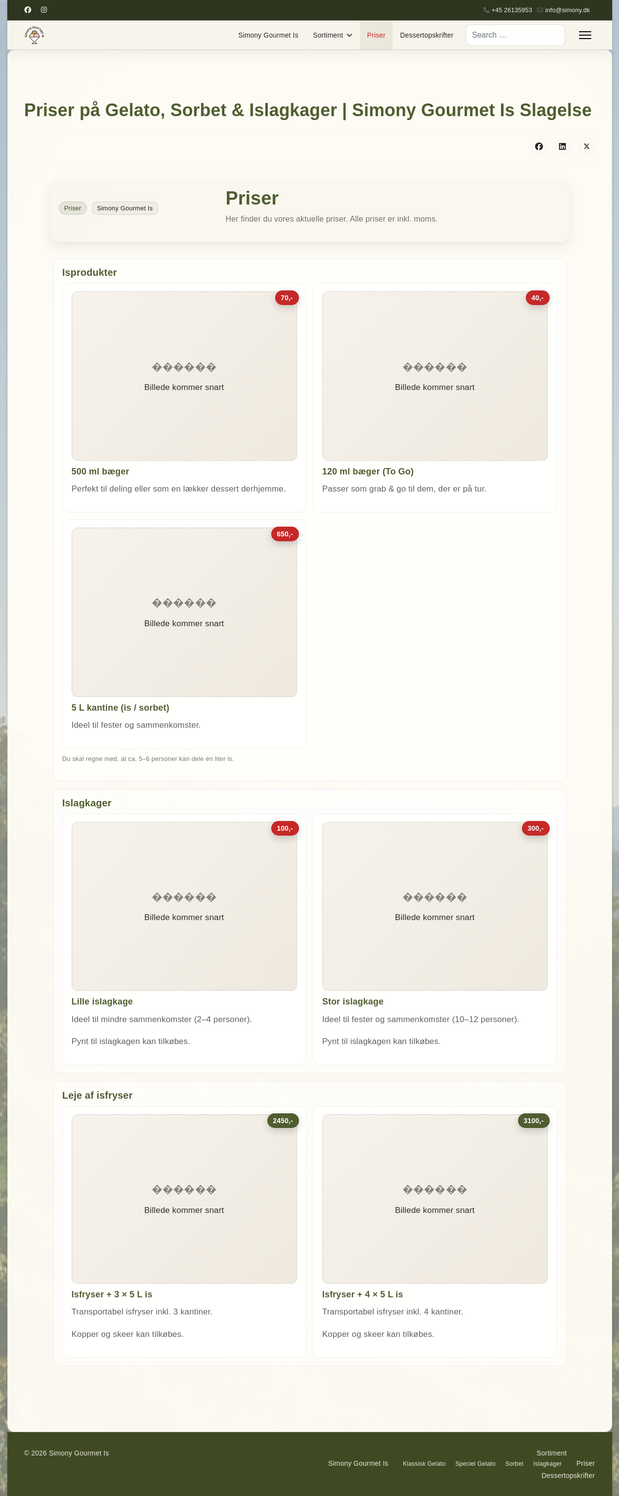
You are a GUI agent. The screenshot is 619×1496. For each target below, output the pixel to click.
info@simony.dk (567, 10)
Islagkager (547, 1463)
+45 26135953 (512, 10)
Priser (376, 35)
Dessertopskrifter (426, 35)
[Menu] (585, 35)
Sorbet (514, 1463)
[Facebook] (27, 10)
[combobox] (515, 35)
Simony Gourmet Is (268, 35)
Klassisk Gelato (424, 1463)
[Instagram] (44, 10)
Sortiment (328, 35)
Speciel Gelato (475, 1463)
